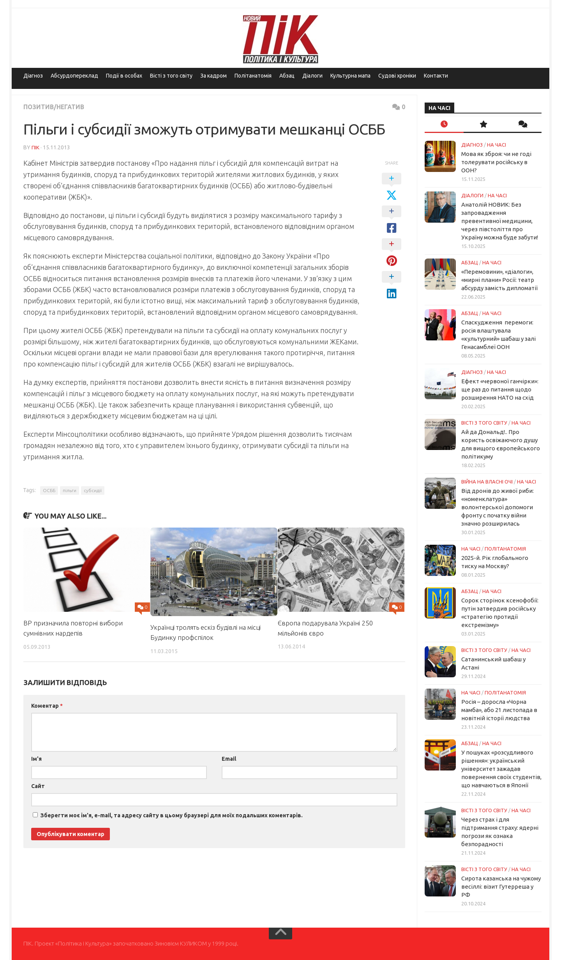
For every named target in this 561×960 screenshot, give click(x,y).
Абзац (287, 76)
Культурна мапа (350, 76)
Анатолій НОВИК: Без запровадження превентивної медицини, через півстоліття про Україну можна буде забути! (499, 221)
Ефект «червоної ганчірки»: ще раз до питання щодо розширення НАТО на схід (499, 389)
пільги (69, 489)
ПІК (35, 147)
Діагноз (33, 76)
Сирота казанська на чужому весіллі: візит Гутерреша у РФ (501, 886)
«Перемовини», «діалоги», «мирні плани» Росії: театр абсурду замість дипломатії (499, 279)
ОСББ (49, 489)
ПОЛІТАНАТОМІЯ (505, 548)
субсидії (93, 489)
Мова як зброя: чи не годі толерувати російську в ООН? (496, 162)
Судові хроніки (397, 76)
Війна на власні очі (487, 481)
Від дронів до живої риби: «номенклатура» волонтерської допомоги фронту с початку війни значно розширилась (497, 507)
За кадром (213, 76)
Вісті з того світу (171, 76)
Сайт (38, 786)
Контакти (436, 76)
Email (229, 758)
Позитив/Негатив (54, 106)
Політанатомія (253, 76)
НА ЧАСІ (496, 144)
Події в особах (124, 76)
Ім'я (36, 758)
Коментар (47, 705)
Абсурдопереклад (74, 76)
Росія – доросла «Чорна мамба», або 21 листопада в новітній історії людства (499, 709)
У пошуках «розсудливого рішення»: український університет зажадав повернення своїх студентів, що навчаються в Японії (501, 768)
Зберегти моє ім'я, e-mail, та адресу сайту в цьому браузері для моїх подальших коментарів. (172, 815)
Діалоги (312, 76)
